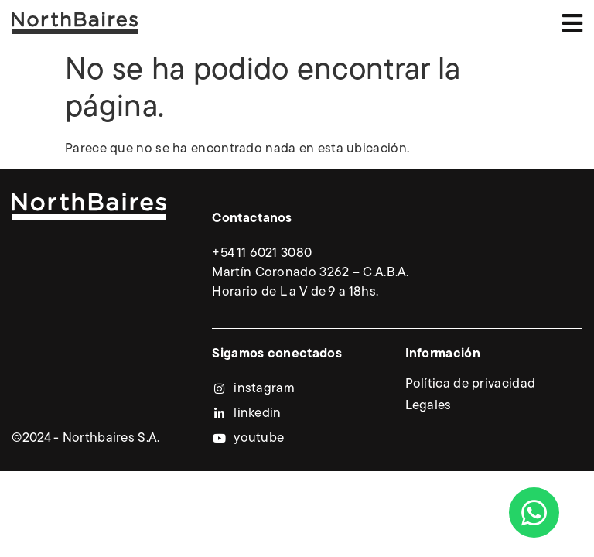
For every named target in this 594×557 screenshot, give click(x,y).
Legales (428, 405)
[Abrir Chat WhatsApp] (534, 512)
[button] (572, 22)
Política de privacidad (470, 384)
